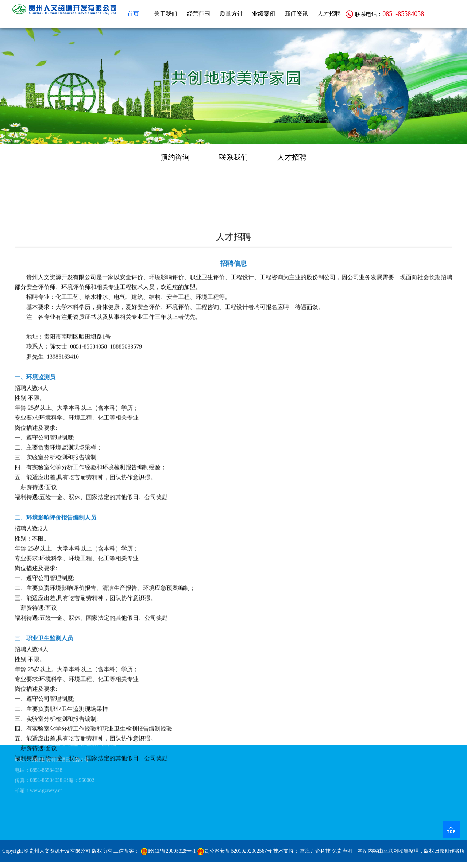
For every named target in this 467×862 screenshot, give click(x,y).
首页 (133, 14)
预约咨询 (175, 157)
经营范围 (198, 14)
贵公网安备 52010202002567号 (234, 851)
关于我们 (165, 14)
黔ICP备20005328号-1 (168, 851)
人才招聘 (329, 14)
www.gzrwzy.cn (46, 774)
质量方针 (231, 14)
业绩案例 (263, 14)
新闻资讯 (296, 14)
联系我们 (233, 157)
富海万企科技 (315, 851)
